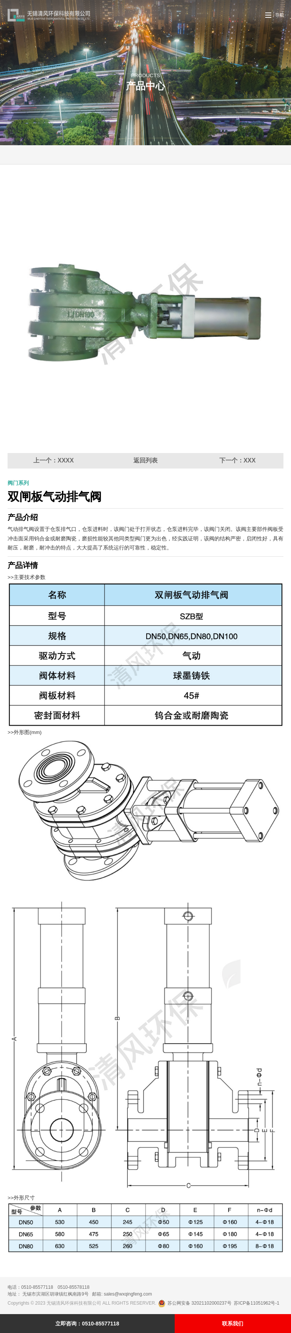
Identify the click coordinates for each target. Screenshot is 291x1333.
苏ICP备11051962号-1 (256, 1303)
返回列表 (145, 460)
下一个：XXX (237, 460)
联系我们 (232, 1324)
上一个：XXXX (53, 460)
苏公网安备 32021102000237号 (195, 1303)
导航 (279, 15)
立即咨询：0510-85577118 (87, 1324)
